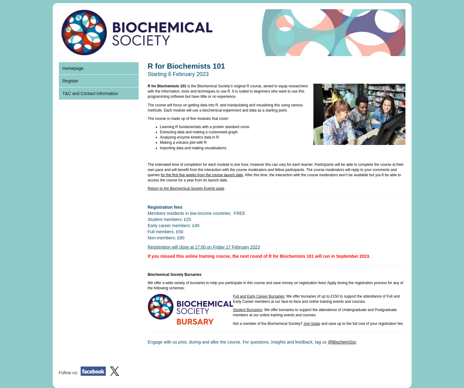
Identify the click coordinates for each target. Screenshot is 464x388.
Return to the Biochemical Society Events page (186, 188)
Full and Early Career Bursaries (258, 296)
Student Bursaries (247, 310)
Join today (312, 323)
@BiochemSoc (342, 342)
